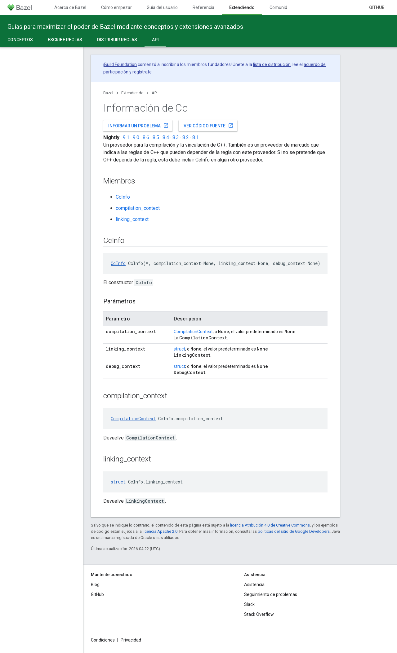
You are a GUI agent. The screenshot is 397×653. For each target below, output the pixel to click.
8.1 (195, 137)
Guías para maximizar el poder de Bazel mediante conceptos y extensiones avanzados (125, 26)
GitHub (377, 7)
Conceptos (20, 39)
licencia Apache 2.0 (160, 531)
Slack (249, 604)
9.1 (126, 137)
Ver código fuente (209, 125)
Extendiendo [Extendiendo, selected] (242, 7)
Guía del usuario (162, 7)
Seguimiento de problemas (270, 594)
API (155, 92)
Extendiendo (132, 92)
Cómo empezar (116, 7)
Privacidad (131, 640)
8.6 (146, 137)
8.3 (175, 137)
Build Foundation (120, 64)
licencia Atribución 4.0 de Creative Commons (270, 525)
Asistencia (254, 584)
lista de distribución (272, 64)
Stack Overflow (259, 614)
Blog (95, 584)
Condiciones (103, 640)
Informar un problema (138, 125)
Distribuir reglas (117, 39)
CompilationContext (193, 331)
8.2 (185, 137)
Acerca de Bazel (70, 7)
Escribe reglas (65, 39)
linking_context (132, 219)
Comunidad (281, 7)
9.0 (136, 137)
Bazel (108, 92)
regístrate (142, 71)
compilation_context (138, 208)
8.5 (156, 137)
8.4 (166, 137)
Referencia (203, 7)
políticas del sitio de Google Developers (294, 531)
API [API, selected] (155, 39)
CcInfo (123, 197)
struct (179, 348)
